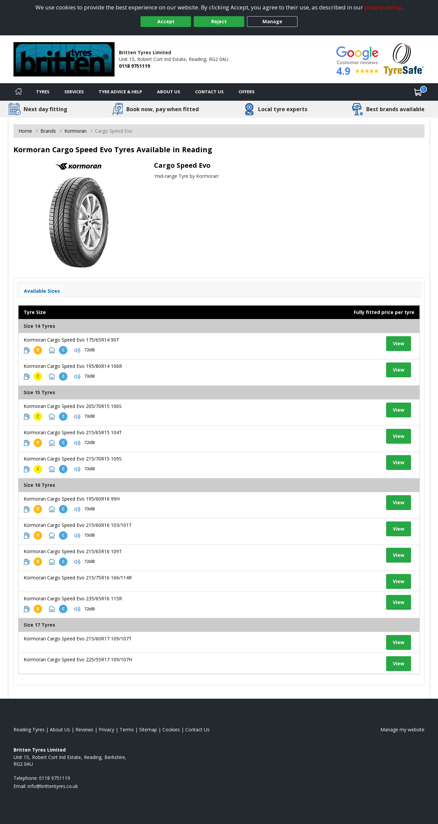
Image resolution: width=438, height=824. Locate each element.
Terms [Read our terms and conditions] (127, 729)
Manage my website (402, 729)
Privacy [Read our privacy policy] (106, 729)
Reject (219, 21)
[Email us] (53, 786)
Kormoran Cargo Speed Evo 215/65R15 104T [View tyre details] (73, 432)
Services (74, 92)
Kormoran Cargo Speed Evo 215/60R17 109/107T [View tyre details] (78, 638)
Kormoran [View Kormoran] (75, 131)
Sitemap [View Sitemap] (148, 729)
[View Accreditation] (404, 59)
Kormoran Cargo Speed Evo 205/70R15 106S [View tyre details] (73, 406)
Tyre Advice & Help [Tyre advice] (120, 92)
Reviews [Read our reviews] (84, 729)
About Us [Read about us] (60, 729)
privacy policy (382, 7)
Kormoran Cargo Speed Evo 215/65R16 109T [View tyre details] (73, 551)
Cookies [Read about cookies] (171, 729)
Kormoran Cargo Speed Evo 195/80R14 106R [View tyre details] (73, 366)
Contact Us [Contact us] (209, 92)
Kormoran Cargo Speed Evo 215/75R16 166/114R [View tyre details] (78, 577)
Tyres (43, 92)
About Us (168, 92)
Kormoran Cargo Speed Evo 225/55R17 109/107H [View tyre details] (78, 659)
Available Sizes (42, 291)
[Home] (18, 92)
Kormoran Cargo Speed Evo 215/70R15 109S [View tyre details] (73, 458)
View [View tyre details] (398, 343)
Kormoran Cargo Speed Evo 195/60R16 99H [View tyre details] (72, 499)
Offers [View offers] (247, 92)
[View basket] (418, 92)
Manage (272, 21)
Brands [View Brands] (48, 131)
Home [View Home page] (25, 131)
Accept (166, 21)
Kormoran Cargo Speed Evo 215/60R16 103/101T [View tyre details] (78, 525)
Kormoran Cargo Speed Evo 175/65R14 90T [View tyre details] (71, 340)
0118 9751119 (134, 66)
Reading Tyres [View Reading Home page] (28, 729)
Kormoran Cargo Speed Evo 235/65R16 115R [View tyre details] (73, 598)
